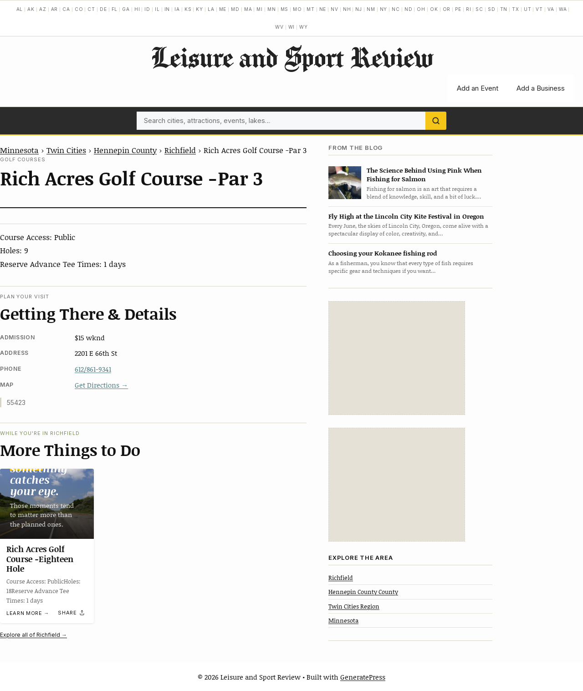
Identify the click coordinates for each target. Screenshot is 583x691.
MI (259, 9)
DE (103, 9)
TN (504, 9)
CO (79, 9)
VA (550, 9)
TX (515, 9)
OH (421, 9)
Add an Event (477, 88)
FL (115, 9)
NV (334, 9)
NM (371, 9)
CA (66, 9)
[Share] (71, 613)
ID (147, 9)
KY (199, 9)
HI (137, 9)
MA (248, 9)
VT (539, 9)
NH (347, 9)
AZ (42, 9)
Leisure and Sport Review (292, 57)
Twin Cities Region (353, 606)
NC (396, 9)
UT (528, 9)
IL (157, 9)
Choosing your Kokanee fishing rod (382, 253)
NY (384, 9)
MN (271, 9)
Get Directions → (101, 385)
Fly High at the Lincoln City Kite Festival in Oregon (406, 216)
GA (126, 9)
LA (211, 9)
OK (434, 9)
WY (303, 27)
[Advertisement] (396, 358)
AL (19, 9)
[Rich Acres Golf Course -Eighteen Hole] (47, 504)
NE (323, 9)
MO (297, 9)
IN (167, 9)
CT (91, 9)
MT (311, 9)
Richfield (180, 149)
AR (54, 9)
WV (279, 27)
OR (447, 9)
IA (177, 9)
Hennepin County (125, 149)
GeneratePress (362, 677)
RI (468, 9)
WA (563, 9)
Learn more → (27, 613)
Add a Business (541, 88)
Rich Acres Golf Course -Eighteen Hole (39, 558)
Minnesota (19, 149)
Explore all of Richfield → (33, 634)
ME (223, 9)
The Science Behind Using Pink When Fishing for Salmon (424, 174)
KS (188, 9)
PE (458, 9)
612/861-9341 (93, 369)
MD (235, 9)
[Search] (435, 121)
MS (285, 9)
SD (492, 9)
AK (31, 9)
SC (479, 9)
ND (408, 9)
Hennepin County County (363, 592)
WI (291, 27)
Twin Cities (66, 149)
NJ (358, 9)
